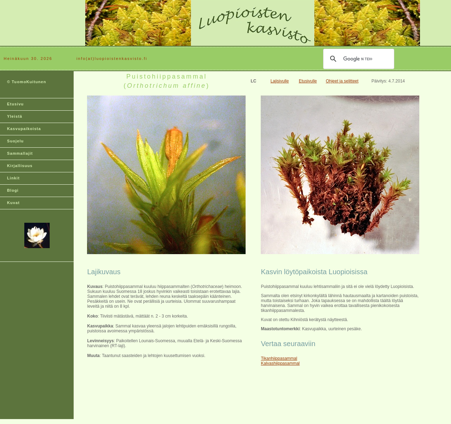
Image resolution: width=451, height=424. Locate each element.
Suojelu (15, 141)
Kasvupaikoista (24, 129)
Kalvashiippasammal (280, 363)
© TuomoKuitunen (26, 82)
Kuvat (13, 203)
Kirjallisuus (20, 166)
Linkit (13, 178)
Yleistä (14, 116)
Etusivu (15, 104)
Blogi (13, 190)
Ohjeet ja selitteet (342, 81)
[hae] (357, 59)
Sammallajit (20, 153)
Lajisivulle (280, 81)
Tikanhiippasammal (279, 358)
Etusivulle (308, 81)
